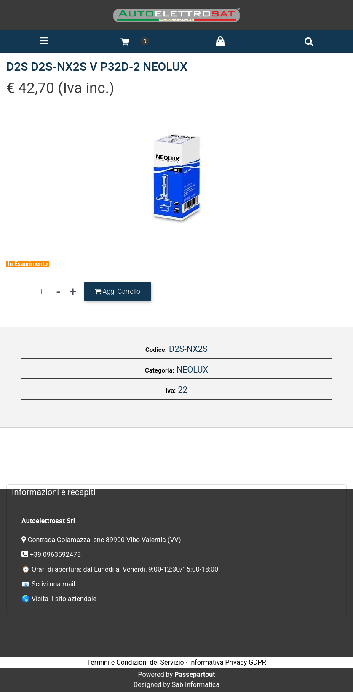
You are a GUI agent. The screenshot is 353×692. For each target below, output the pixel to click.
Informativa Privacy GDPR (227, 662)
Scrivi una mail (53, 584)
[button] (176, 177)
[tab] (176, 492)
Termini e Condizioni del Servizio (135, 662)
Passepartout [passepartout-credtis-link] (194, 675)
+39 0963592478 (56, 555)
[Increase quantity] (73, 291)
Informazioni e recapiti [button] (54, 492)
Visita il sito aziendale (64, 599)
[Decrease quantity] (58, 291)
